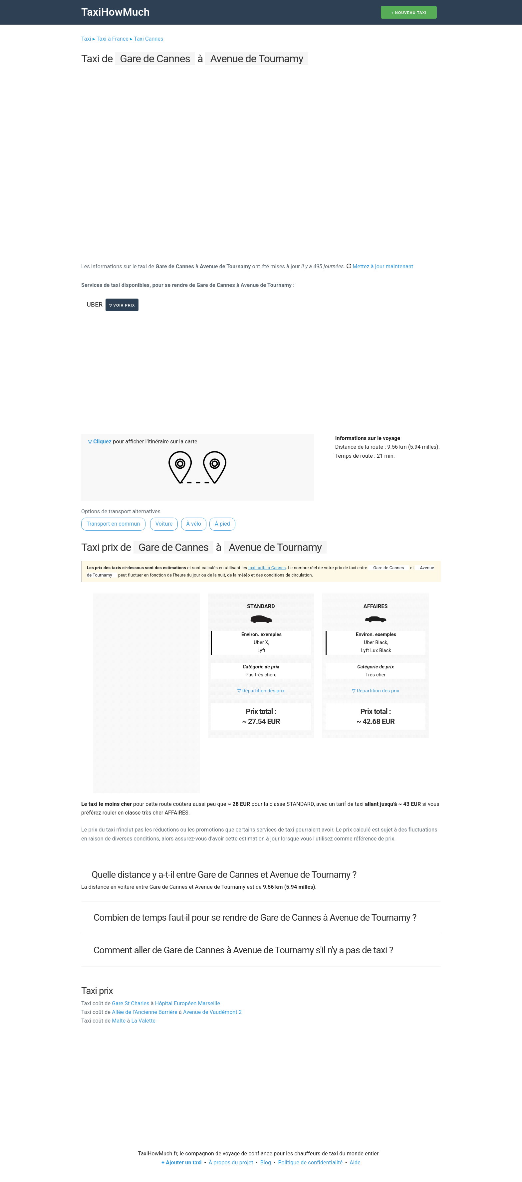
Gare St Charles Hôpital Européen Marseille (150, 1003)
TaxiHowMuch (115, 12)
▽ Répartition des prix (261, 691)
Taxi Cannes (148, 39)
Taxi (86, 39)
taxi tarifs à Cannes (267, 567)
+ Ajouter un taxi (181, 1162)
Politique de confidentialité (310, 1162)
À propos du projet (231, 1162)
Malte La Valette (118, 1021)
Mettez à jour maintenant (380, 266)
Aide (355, 1162)
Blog (265, 1162)
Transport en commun (113, 524)
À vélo (193, 524)
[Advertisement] (261, 113)
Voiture (164, 524)
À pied (222, 524)
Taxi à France (113, 39)
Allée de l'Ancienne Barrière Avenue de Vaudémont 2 (161, 1012)
